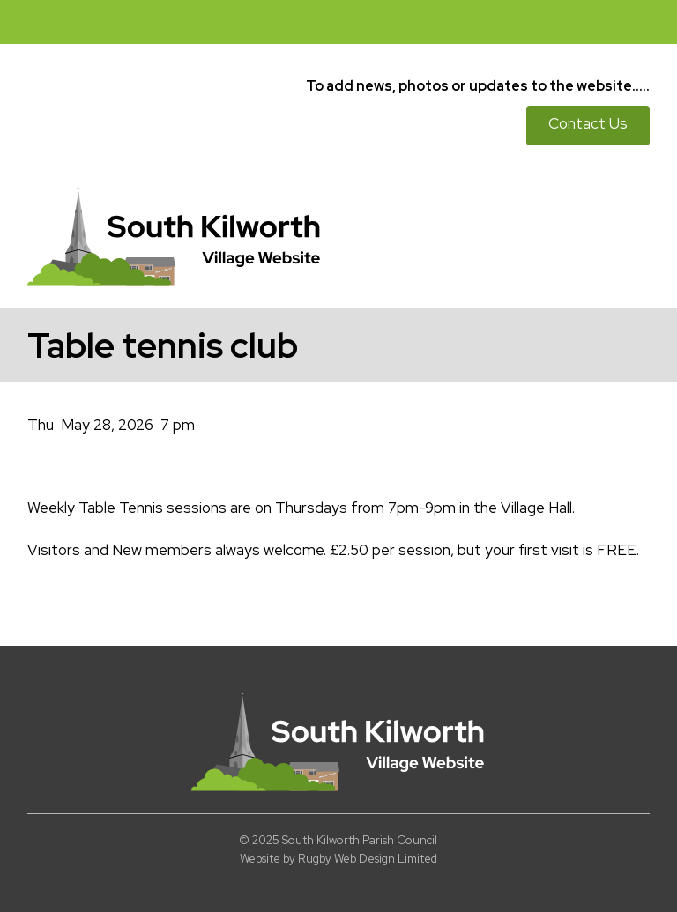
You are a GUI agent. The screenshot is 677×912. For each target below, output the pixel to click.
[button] (655, 22)
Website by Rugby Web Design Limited (338, 858)
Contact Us (588, 123)
